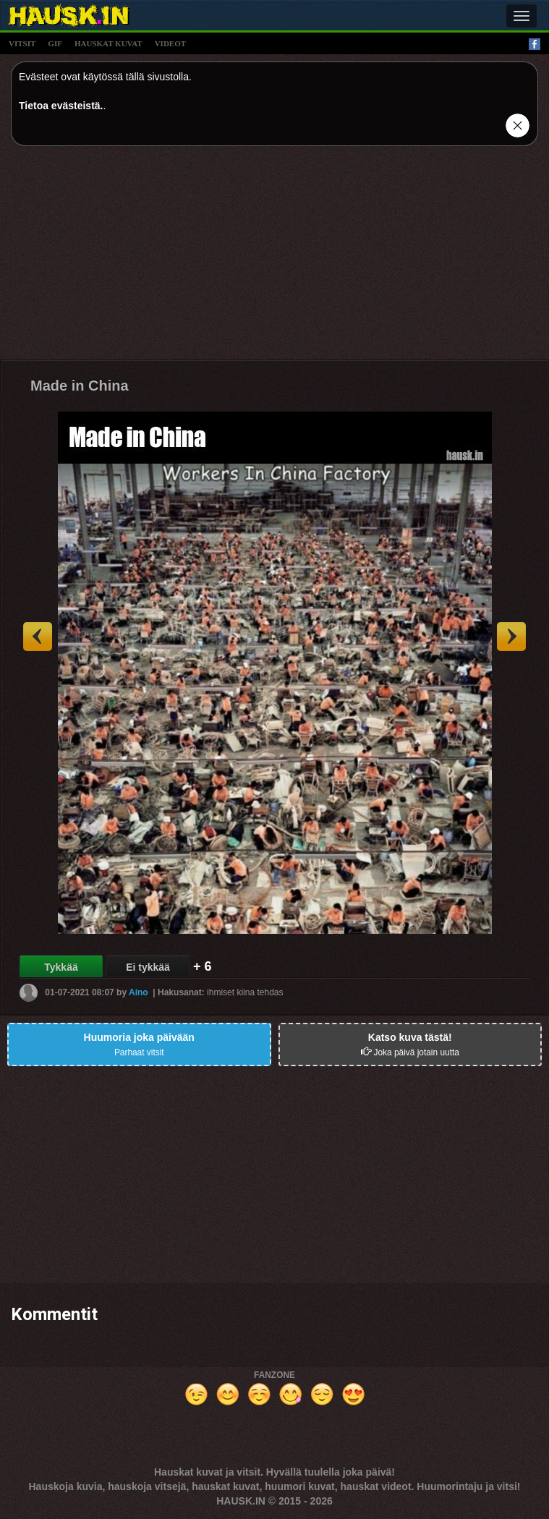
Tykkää (60, 967)
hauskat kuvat (108, 43)
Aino (138, 992)
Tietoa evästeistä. (61, 105)
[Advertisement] (274, 258)
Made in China (79, 385)
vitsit (22, 43)
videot (170, 43)
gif (55, 43)
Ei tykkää (148, 967)
